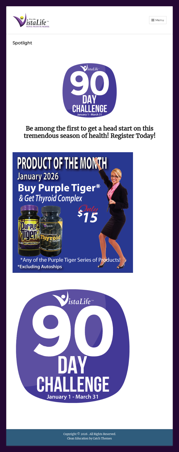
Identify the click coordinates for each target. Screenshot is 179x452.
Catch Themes (102, 438)
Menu (159, 20)
